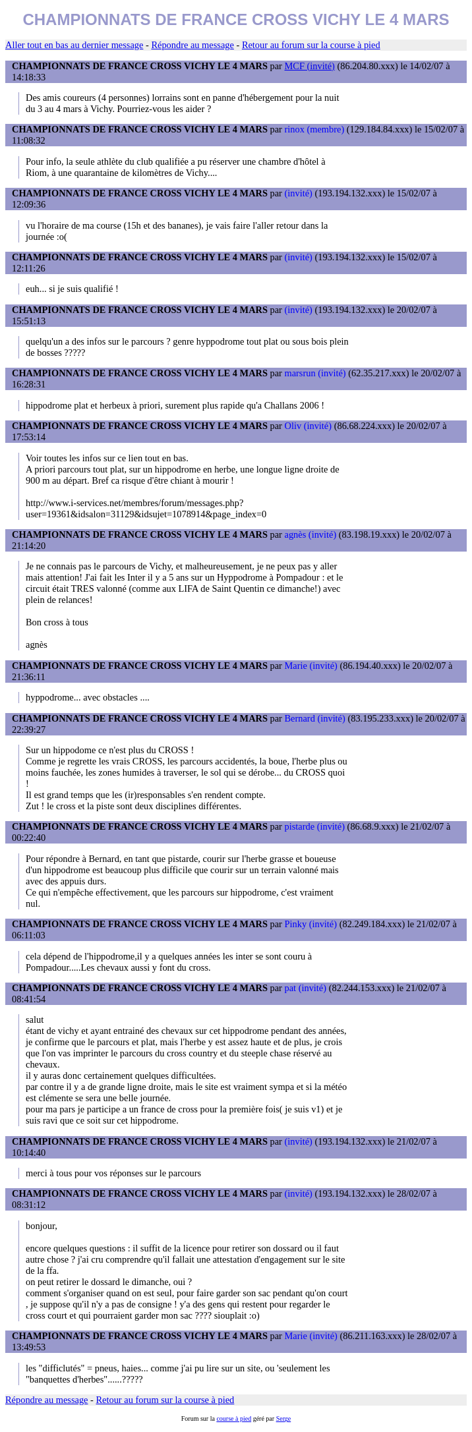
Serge (283, 1418)
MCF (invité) (310, 66)
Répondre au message (192, 45)
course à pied (233, 1418)
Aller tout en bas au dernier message (74, 45)
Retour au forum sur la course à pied (311, 45)
